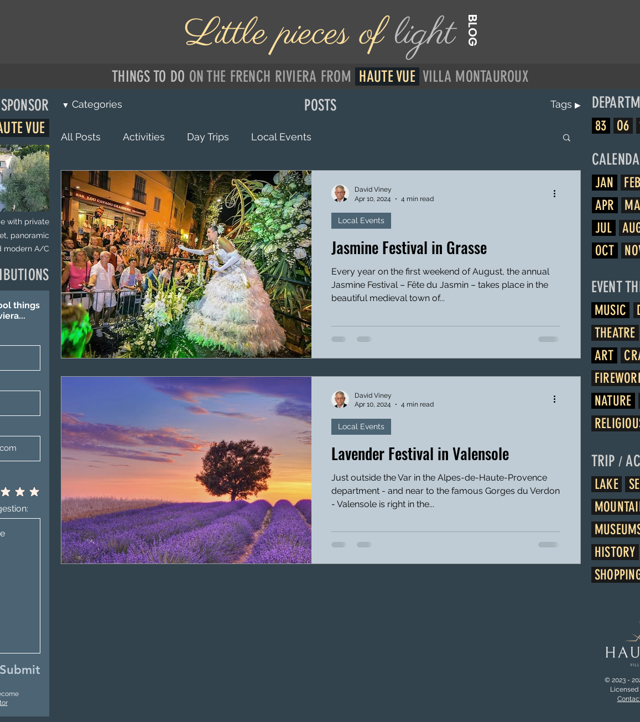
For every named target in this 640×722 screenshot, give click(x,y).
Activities (144, 137)
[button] (566, 138)
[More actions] (558, 193)
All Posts (81, 137)
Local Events (281, 137)
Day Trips (208, 137)
